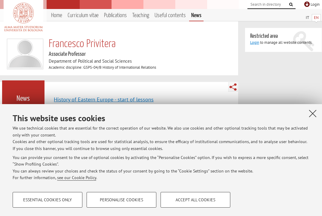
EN (316, 17)
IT (307, 17)
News (196, 15)
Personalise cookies (121, 199)
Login (254, 42)
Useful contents (170, 15)
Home (56, 15)
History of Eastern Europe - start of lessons (104, 99)
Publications (115, 15)
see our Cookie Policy (76, 177)
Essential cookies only (47, 199)
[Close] (312, 113)
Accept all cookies (195, 199)
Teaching (140, 15)
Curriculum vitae (83, 15)
